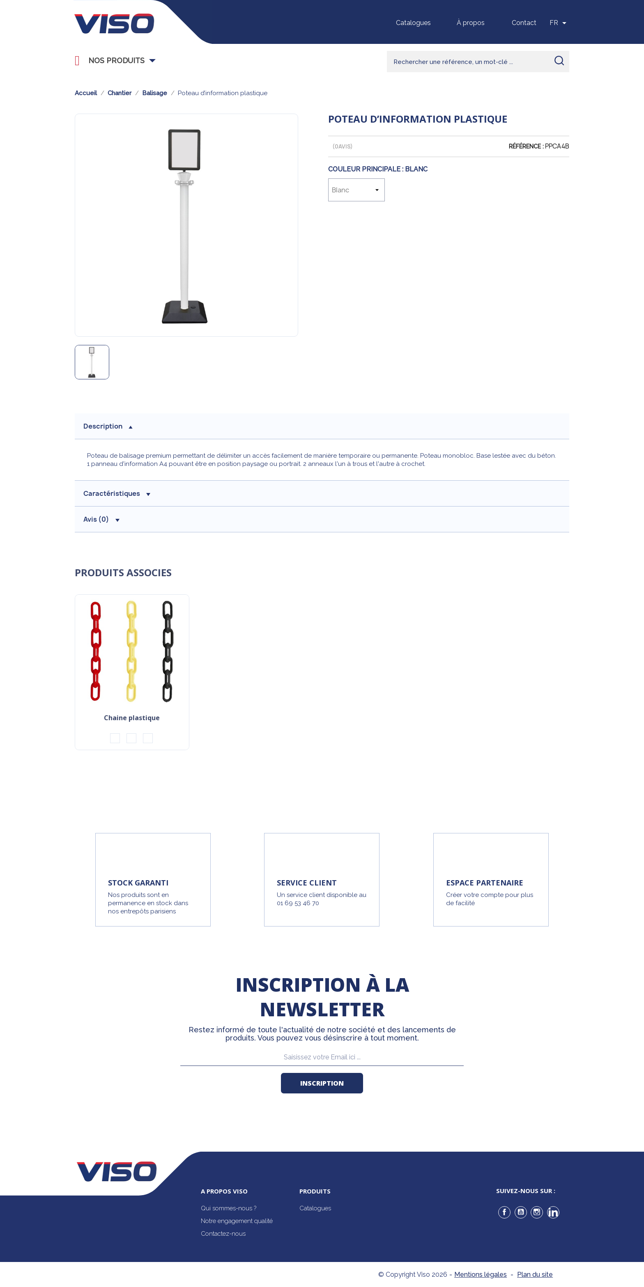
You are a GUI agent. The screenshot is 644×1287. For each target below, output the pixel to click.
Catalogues (413, 23)
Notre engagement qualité (237, 1221)
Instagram (536, 1212)
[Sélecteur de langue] (559, 23)
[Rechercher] (478, 61)
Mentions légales (480, 1274)
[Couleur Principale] (356, 189)
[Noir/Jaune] (115, 738)
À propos (471, 23)
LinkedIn (553, 1212)
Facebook (504, 1212)
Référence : (526, 146)
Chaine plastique (132, 718)
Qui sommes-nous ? (228, 1208)
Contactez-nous (223, 1233)
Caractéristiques (116, 493)
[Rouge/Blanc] (131, 738)
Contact (524, 23)
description (108, 426)
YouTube (520, 1212)
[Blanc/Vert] (148, 738)
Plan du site (535, 1274)
